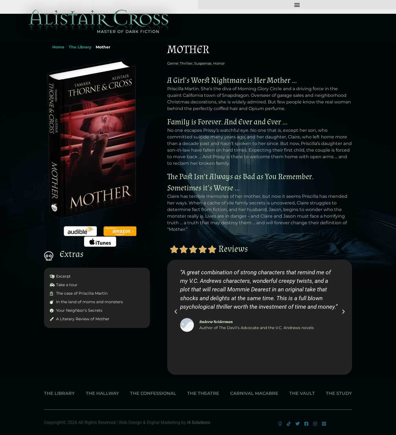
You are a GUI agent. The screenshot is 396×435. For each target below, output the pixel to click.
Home (58, 47)
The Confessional (153, 393)
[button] (297, 4)
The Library (80, 47)
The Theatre (203, 393)
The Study (339, 393)
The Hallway (102, 393)
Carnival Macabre (254, 393)
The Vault (302, 393)
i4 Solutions (198, 422)
